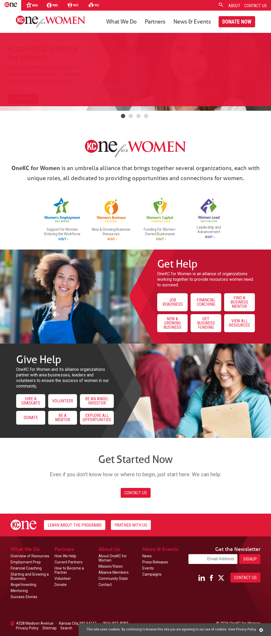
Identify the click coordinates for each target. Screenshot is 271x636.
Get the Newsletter (237, 549)
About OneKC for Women (112, 558)
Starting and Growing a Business (30, 576)
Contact (105, 584)
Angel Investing (23, 584)
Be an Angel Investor (97, 401)
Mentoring (19, 591)
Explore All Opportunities (97, 417)
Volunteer (62, 400)
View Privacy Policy (242, 629)
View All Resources (239, 323)
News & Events (192, 21)
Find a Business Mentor (239, 302)
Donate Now (236, 22)
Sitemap (49, 628)
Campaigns (151, 574)
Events (148, 568)
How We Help (65, 556)
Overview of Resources (30, 556)
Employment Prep (26, 562)
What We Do (121, 21)
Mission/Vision (110, 566)
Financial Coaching (206, 302)
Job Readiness (172, 302)
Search (66, 628)
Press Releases (155, 562)
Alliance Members (113, 572)
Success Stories (24, 597)
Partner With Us (131, 524)
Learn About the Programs (75, 524)
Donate (31, 417)
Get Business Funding (206, 323)
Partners (155, 21)
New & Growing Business (172, 323)
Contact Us (255, 5)
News (147, 556)
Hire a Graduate (30, 401)
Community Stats (113, 578)
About (234, 5)
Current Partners (69, 562)
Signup (250, 559)
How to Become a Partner (69, 570)
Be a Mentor (62, 417)
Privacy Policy (27, 628)
